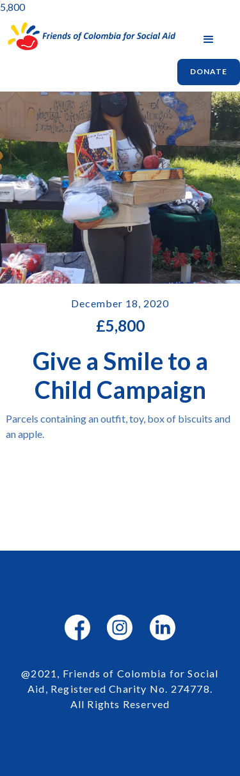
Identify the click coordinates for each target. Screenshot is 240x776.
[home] (88, 36)
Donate (208, 71)
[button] (208, 39)
